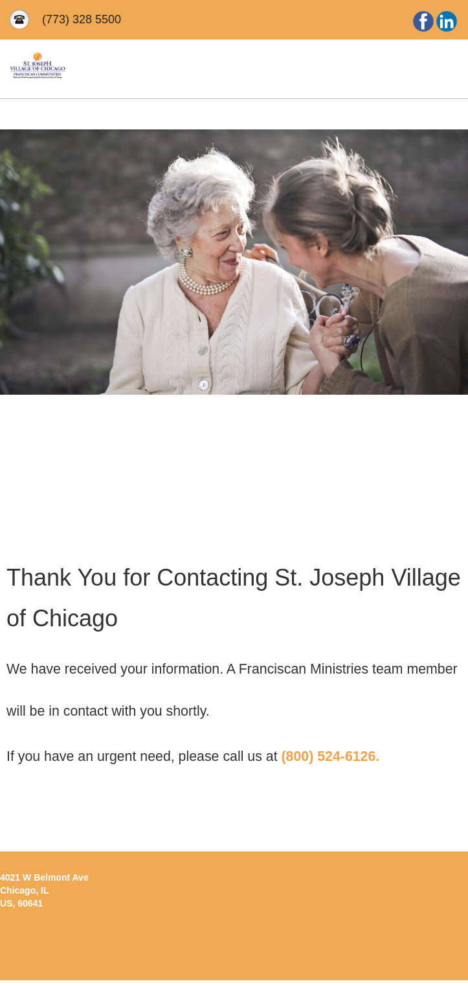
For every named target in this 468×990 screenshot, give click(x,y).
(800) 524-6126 (328, 756)
